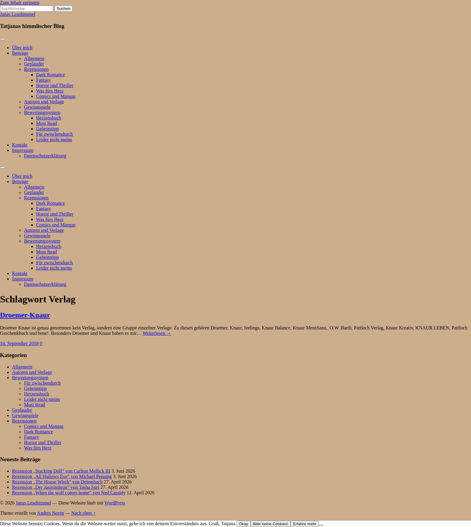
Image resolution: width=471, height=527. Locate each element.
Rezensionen (36, 69)
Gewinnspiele (37, 107)
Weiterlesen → (157, 333)
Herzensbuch (48, 117)
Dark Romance (50, 74)
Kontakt (20, 144)
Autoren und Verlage (44, 101)
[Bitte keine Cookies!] (321, 525)
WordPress (115, 502)
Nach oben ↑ (83, 513)
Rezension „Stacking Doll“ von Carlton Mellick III (61, 471)
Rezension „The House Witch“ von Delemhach (57, 481)
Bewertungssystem (42, 112)
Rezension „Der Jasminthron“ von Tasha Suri (55, 487)
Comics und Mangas (56, 96)
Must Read (46, 123)
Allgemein (34, 58)
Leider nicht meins (54, 139)
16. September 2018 (19, 343)
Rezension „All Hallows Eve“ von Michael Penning (62, 476)
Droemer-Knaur (25, 315)
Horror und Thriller (54, 85)
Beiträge (20, 53)
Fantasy (43, 80)
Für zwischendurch (54, 134)
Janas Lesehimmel (17, 14)
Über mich (22, 47)
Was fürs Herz (49, 90)
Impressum (22, 150)
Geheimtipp (47, 128)
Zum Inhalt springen (19, 2)
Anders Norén (50, 513)
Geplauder (34, 63)
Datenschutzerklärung (45, 155)
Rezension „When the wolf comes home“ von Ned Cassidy (69, 492)
